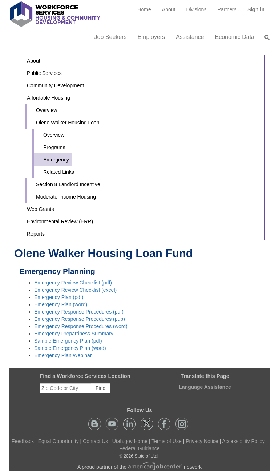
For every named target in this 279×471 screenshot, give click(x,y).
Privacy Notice (202, 441)
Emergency (56, 160)
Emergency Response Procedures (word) (81, 326)
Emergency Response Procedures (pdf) (79, 312)
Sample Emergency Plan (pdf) (68, 341)
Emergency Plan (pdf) (58, 297)
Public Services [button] (44, 73)
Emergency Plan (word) (60, 304)
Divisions (196, 9)
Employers (151, 37)
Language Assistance (205, 387)
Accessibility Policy (243, 441)
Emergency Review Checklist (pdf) (73, 283)
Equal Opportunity (58, 441)
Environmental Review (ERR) (60, 221)
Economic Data (235, 37)
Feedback (23, 441)
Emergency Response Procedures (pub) (79, 319)
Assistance (190, 37)
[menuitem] (144, 9)
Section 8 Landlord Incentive (68, 184)
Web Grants (40, 209)
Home (144, 9)
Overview (46, 110)
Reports (36, 234)
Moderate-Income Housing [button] (66, 197)
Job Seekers (110, 37)
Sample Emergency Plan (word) (70, 348)
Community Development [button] (55, 85)
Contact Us (95, 441)
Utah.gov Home (129, 441)
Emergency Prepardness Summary (73, 333)
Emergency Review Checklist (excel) (75, 290)
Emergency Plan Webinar (63, 355)
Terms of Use (166, 441)
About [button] (33, 61)
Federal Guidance (139, 448)
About (168, 9)
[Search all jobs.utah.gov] (265, 37)
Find (100, 388)
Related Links (58, 172)
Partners (226, 9)
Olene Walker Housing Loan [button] (68, 122)
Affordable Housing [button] (48, 98)
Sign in (258, 12)
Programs (54, 147)
